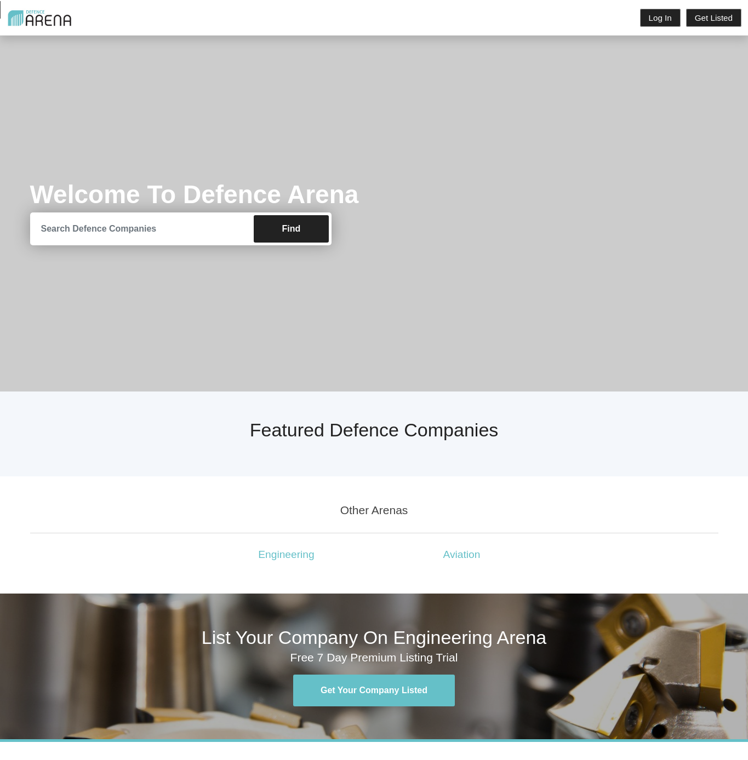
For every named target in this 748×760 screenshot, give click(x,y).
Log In (660, 17)
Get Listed (714, 17)
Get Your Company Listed (374, 690)
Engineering (286, 554)
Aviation (462, 554)
